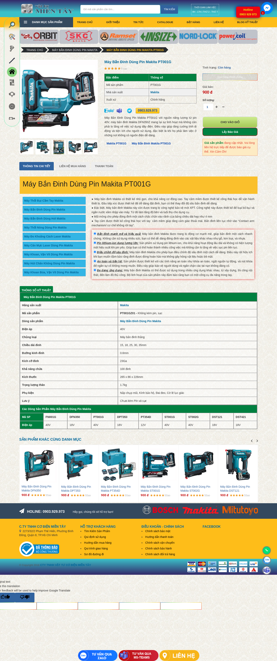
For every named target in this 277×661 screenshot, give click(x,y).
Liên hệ (219, 22)
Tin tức (138, 22)
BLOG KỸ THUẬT (247, 22)
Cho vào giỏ (230, 122)
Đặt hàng (193, 22)
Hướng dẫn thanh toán (159, 536)
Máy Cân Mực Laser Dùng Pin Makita (48, 245)
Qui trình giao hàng (96, 548)
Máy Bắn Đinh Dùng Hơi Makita (45, 218)
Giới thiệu (113, 22)
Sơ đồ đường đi (94, 554)
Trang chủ (85, 22)
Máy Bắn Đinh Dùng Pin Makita (75, 50)
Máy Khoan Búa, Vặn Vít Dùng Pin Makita (51, 272)
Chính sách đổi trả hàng (160, 554)
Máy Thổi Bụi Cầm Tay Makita (43, 200)
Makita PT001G (116, 143)
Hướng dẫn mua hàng (98, 542)
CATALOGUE (165, 22)
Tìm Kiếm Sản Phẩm (97, 531)
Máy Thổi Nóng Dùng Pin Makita (45, 227)
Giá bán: (208, 86)
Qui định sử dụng (95, 536)
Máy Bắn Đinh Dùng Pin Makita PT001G (135, 50)
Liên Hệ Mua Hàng (72, 166)
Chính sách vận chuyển (160, 542)
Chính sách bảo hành (158, 548)
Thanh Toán (104, 166)
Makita (155, 92)
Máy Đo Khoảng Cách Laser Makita (47, 236)
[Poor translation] (24, 597)
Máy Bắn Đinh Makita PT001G (151, 143)
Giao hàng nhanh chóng (230, 76)
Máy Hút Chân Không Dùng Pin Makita (49, 263)
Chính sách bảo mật (157, 531)
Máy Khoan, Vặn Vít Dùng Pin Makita (48, 254)
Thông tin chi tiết (36, 166)
